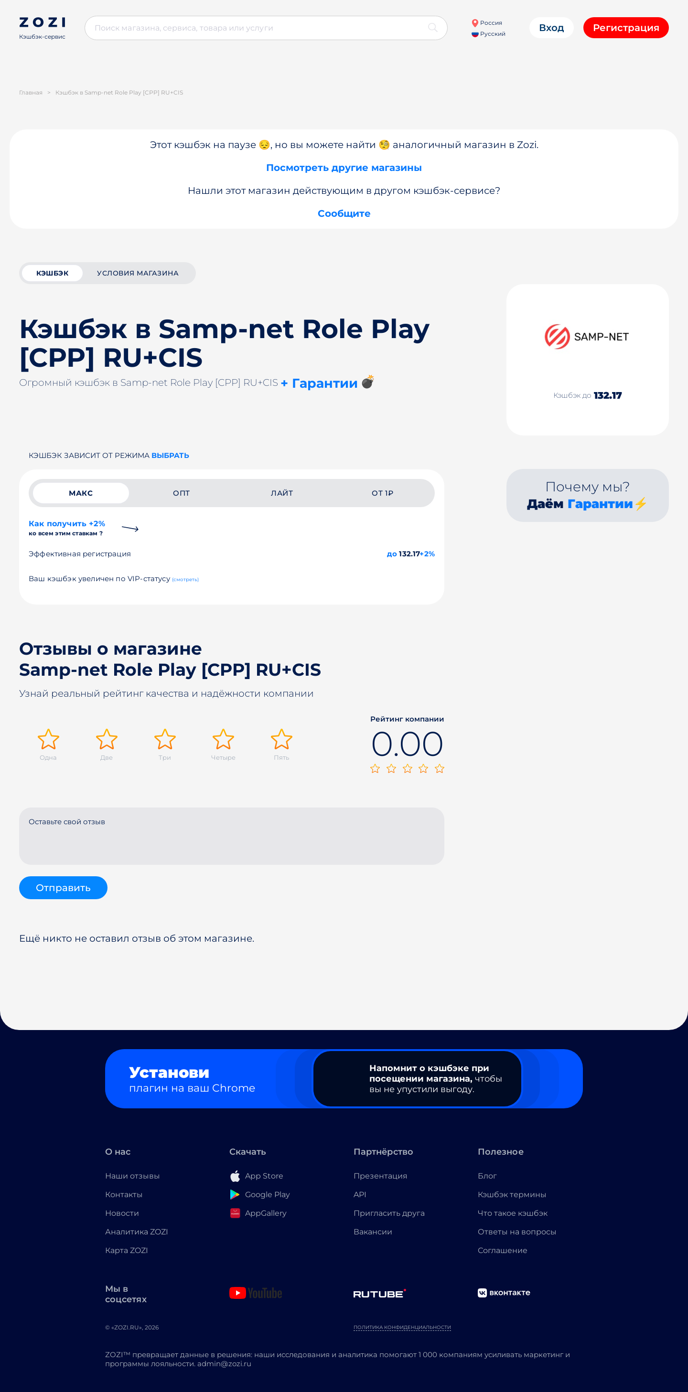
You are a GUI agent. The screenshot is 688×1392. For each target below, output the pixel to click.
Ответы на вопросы (517, 1231)
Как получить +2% (67, 528)
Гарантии (600, 503)
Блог (487, 1175)
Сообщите (344, 213)
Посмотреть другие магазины (344, 167)
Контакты (124, 1194)
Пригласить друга (389, 1213)
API (360, 1194)
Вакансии (373, 1231)
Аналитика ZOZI (136, 1231)
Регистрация (626, 27)
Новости (122, 1213)
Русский (488, 33)
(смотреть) (185, 579)
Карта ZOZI (126, 1250)
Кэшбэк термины (512, 1194)
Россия (486, 22)
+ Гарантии (319, 383)
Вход (551, 27)
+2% (427, 553)
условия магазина (138, 273)
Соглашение (502, 1250)
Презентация (381, 1175)
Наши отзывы (132, 1175)
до (392, 553)
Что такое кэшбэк (513, 1213)
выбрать (170, 455)
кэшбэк (52, 273)
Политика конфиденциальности (402, 1327)
